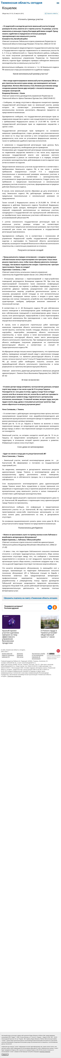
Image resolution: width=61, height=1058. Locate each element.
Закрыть (5, 1054)
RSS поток (20, 657)
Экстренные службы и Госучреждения (38, 654)
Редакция (20, 655)
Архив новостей (7, 653)
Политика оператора (14, 676)
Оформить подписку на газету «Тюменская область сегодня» (30, 598)
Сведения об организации (36, 657)
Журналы (20, 653)
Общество (5, 13)
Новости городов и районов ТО (8, 656)
